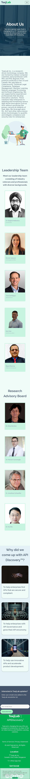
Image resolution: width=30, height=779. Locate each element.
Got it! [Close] (15, 778)
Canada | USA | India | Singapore (15, 757)
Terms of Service (8, 742)
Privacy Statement (21, 742)
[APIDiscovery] (6, 2)
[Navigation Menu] (27, 2)
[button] (15, 208)
